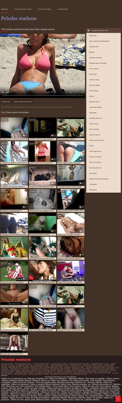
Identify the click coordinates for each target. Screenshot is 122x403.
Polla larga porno (95, 151)
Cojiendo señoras (91, 400)
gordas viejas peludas (25, 365)
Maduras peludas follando (20, 380)
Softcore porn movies (96, 140)
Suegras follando (90, 392)
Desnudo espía (94, 85)
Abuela (91, 96)
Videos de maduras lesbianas (37, 398)
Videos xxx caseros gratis (20, 394)
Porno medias (94, 129)
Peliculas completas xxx (37, 378)
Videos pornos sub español (55, 394)
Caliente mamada (95, 58)
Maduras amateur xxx (81, 384)
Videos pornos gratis (66, 390)
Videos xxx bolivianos (58, 378)
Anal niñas (93, 74)
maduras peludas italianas (87, 371)
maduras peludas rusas (43, 373)
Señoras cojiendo (95, 382)
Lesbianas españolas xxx (100, 388)
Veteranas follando (76, 378)
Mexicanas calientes (76, 398)
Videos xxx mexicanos (50, 392)
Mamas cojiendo (52, 384)
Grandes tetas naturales (97, 63)
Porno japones (109, 380)
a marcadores (63, 9)
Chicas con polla (95, 157)
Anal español (96, 380)
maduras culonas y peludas (81, 366)
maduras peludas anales (40, 369)
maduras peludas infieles (66, 371)
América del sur (94, 135)
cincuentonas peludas (41, 363)
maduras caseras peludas (39, 366)
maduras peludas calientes (60, 369)
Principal (4, 9)
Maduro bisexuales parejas (98, 179)
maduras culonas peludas (60, 366)
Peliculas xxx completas (92, 394)
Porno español (44, 396)
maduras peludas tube (102, 373)
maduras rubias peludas (59, 374)
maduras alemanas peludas (92, 365)
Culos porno (15, 392)
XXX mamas (56, 400)
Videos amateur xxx (79, 396)
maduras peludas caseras (81, 369)
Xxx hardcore (94, 69)
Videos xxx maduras (59, 380)
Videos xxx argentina (10, 396)
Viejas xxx (79, 400)
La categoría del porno (22, 9)
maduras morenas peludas (95, 367)
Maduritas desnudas (65, 382)
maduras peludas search (63, 373)
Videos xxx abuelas (28, 396)
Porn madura (105, 386)
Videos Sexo (66, 384)
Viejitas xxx (6, 378)
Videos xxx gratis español (35, 388)
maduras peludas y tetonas (39, 374)
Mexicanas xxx (12, 386)
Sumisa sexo (93, 124)
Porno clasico (75, 386)
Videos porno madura (61, 396)
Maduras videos (43, 400)
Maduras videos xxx (41, 380)
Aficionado (93, 36)
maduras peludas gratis (46, 371)
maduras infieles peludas (53, 367)
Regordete (93, 113)
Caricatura (93, 184)
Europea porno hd (95, 168)
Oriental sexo (94, 47)
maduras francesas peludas (11, 367)
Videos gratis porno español (59, 388)
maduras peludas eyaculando (97, 370)
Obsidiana (93, 190)
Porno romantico (27, 386)
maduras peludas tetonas (83, 373)
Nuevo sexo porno (44, 9)
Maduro (92, 52)
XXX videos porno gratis (79, 380)
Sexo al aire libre (95, 162)
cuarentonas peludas (59, 363)
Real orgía (93, 173)
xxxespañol (6, 382)
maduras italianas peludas (74, 367)
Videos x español (37, 384)
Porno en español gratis (46, 382)
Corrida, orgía (94, 80)
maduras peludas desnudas (31, 370)
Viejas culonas (74, 394)
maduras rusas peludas (78, 374)
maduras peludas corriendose (103, 369)
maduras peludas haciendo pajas (23, 101)
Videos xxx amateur (94, 398)
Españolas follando (59, 398)
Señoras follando (49, 390)
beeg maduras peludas (23, 363)
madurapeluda (75, 365)
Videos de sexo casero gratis (23, 400)
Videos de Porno (16, 398)
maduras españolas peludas (103, 366)
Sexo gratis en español (95, 378)
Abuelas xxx (35, 390)
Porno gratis (37, 394)
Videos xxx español (111, 394)
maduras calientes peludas (18, 366)
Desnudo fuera (94, 102)
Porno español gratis (31, 392)
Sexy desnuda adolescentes (99, 41)
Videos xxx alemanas (20, 384)
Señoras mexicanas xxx (102, 384)
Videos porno (104, 392)
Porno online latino (60, 386)
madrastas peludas (41, 365)
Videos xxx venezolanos (71, 392)
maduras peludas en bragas (53, 370)
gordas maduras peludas (100, 363)
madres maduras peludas (59, 365)
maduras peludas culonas (10, 370)
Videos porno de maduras (23, 382)
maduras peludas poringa (24, 373)
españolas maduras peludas (79, 363)
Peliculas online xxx (20, 390)
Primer (91, 146)
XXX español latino (43, 386)
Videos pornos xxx (100, 390)
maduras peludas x (20, 374)
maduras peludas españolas (75, 370)
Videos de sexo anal (90, 386)
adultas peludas (7, 363)
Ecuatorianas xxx (19, 378)
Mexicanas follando (84, 390)
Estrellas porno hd (95, 118)
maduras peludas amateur (19, 369)
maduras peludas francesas (26, 371)
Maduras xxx (80, 382)
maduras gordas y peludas (32, 367)
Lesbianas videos (95, 107)
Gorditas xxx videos (80, 388)
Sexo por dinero (16, 388)
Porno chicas (93, 91)
